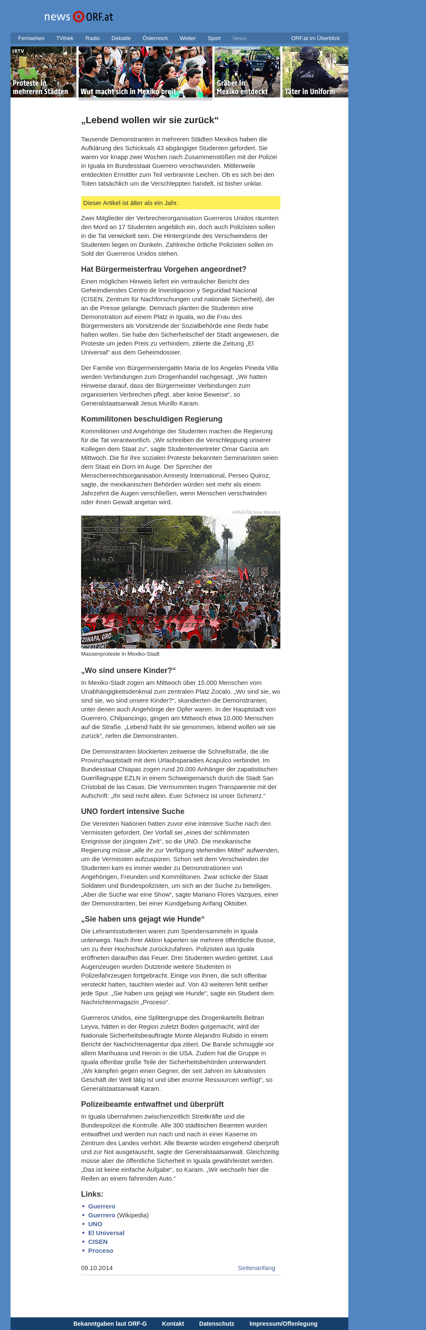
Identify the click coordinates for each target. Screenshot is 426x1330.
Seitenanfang (256, 1267)
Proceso (100, 1250)
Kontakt (173, 1323)
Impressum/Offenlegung (283, 1323)
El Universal (106, 1232)
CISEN (98, 1241)
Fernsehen (31, 38)
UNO (95, 1223)
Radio (92, 38)
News (240, 38)
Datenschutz (216, 1323)
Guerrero (101, 1206)
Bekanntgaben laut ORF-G (110, 1323)
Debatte (121, 38)
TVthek (64, 38)
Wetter (188, 38)
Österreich (155, 38)
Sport (214, 38)
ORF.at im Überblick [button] (315, 38)
